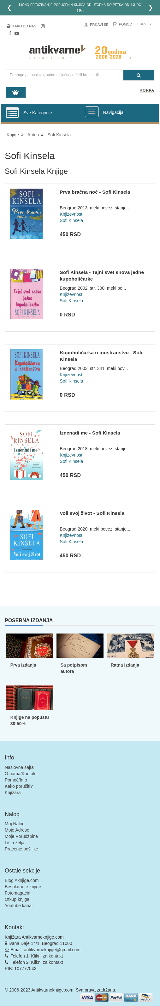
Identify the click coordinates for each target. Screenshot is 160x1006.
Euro (144, 24)
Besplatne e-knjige (23, 886)
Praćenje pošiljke (21, 848)
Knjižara (13, 792)
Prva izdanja (23, 665)
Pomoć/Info (16, 779)
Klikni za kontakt (47, 955)
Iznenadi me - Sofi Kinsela (90, 432)
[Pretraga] (138, 75)
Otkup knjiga (17, 899)
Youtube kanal (19, 905)
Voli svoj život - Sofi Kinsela (92, 513)
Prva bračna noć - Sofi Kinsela (95, 192)
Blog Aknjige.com (22, 880)
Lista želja (14, 842)
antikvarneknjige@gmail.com (52, 949)
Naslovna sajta (19, 767)
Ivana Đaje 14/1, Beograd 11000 (40, 943)
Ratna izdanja (125, 665)
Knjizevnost (71, 214)
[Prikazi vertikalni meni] (12, 113)
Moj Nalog (15, 823)
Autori (33, 134)
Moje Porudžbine (21, 836)
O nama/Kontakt (21, 773)
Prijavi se (99, 24)
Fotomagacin (17, 892)
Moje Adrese (17, 830)
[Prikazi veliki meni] (92, 111)
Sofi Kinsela (59, 134)
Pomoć (125, 24)
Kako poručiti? (19, 786)
